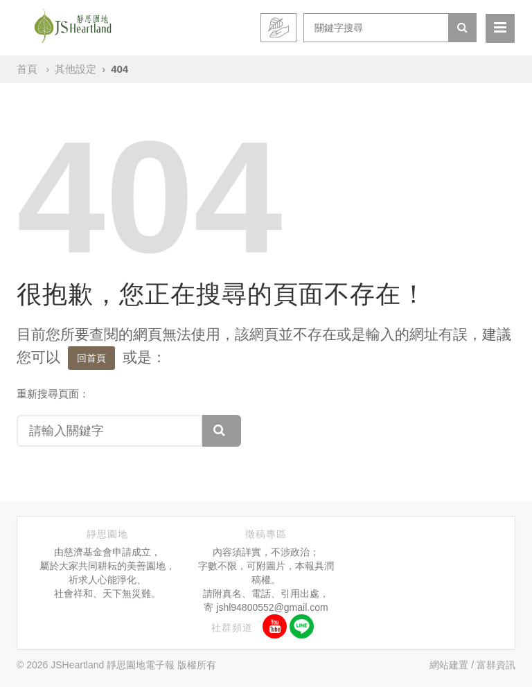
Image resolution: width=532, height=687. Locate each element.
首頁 (27, 69)
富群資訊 (496, 664)
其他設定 (75, 69)
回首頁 (91, 358)
